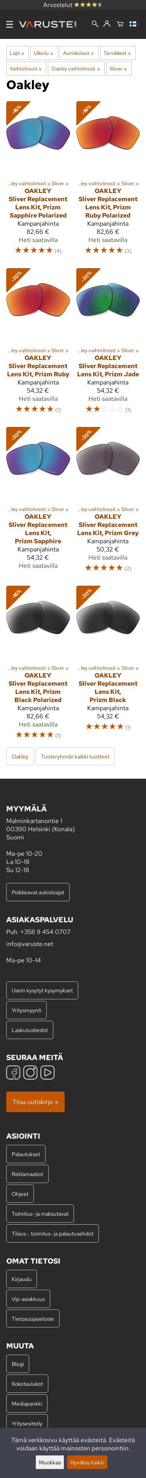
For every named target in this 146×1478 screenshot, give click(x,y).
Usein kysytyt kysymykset (42, 990)
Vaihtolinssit (26, 68)
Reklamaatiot (27, 1174)
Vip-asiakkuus (28, 1298)
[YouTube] (47, 1073)
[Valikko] (9, 24)
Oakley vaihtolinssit (75, 68)
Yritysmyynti (26, 1010)
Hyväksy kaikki (87, 1462)
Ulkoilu (43, 52)
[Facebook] (13, 1073)
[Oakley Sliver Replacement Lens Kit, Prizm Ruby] (38, 344)
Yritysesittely (27, 1423)
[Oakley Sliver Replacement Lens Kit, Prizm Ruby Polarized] (108, 181)
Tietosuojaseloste (33, 1318)
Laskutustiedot (30, 1030)
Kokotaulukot (27, 1383)
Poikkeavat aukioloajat (38, 892)
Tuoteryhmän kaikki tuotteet (75, 756)
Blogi (18, 1363)
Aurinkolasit (78, 52)
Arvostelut (73, 5)
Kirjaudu (22, 1279)
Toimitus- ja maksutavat (40, 1213)
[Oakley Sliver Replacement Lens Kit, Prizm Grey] (108, 503)
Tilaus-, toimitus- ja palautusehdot (52, 1233)
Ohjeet (20, 1193)
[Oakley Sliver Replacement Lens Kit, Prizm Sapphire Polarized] (38, 181)
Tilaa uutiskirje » (35, 1102)
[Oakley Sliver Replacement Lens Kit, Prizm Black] (108, 666)
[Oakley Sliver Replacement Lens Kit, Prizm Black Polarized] (38, 666)
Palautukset (26, 1154)
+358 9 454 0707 (45, 932)
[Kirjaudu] (107, 24)
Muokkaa (50, 1462)
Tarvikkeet (117, 52)
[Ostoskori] (120, 24)
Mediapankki (27, 1403)
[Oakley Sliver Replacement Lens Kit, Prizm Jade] (108, 344)
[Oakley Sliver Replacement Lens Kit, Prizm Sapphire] (38, 503)
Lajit (17, 52)
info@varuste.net (29, 944)
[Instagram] (30, 1073)
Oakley (20, 756)
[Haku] (95, 25)
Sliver (118, 68)
